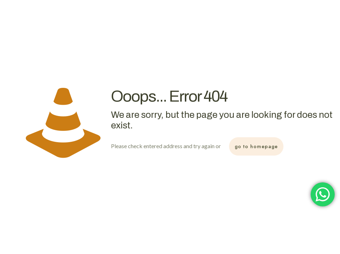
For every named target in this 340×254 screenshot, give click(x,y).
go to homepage (256, 146)
